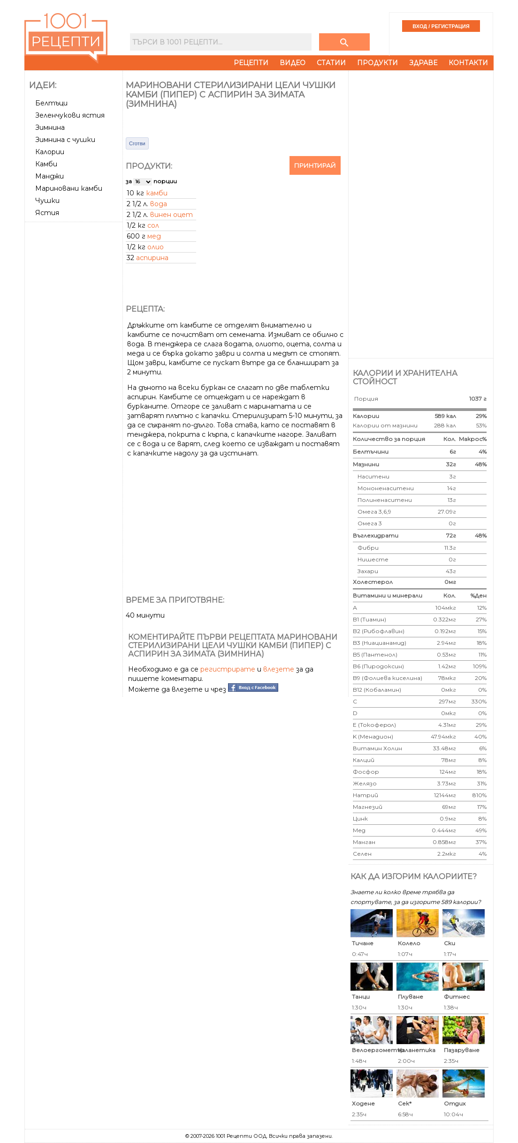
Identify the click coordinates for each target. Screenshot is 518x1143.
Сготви (137, 143)
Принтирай (315, 165)
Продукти (377, 63)
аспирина (152, 258)
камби (157, 193)
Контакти (468, 63)
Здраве (423, 63)
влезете (278, 669)
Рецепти (251, 63)
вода (158, 204)
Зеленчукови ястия (70, 115)
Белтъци (51, 103)
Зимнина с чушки (65, 139)
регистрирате (227, 669)
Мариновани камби (68, 188)
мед (154, 236)
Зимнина (50, 127)
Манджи (49, 176)
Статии (331, 63)
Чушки (47, 200)
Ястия (47, 213)
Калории (49, 152)
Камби (46, 164)
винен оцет (171, 214)
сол (153, 225)
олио (155, 247)
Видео (292, 63)
